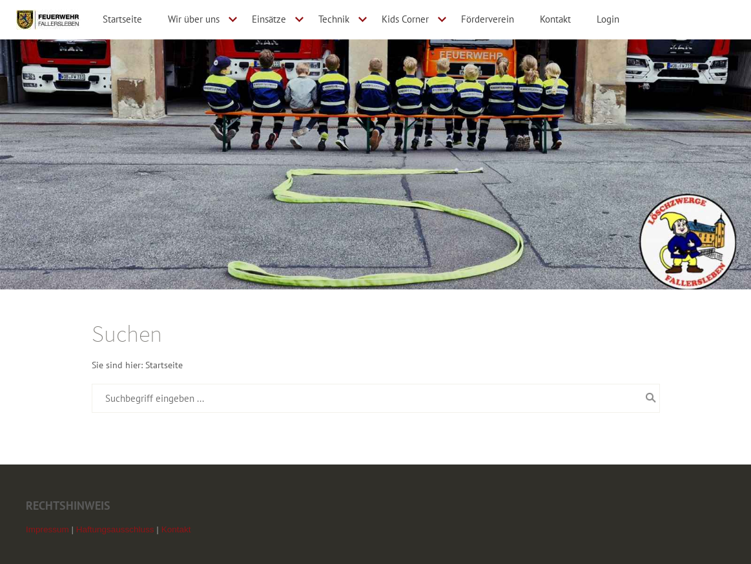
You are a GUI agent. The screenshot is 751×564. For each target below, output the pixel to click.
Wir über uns (194, 19)
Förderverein (487, 19)
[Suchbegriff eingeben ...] (375, 398)
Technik (333, 19)
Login (608, 19)
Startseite (122, 19)
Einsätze (269, 19)
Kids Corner (405, 19)
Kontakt (555, 19)
